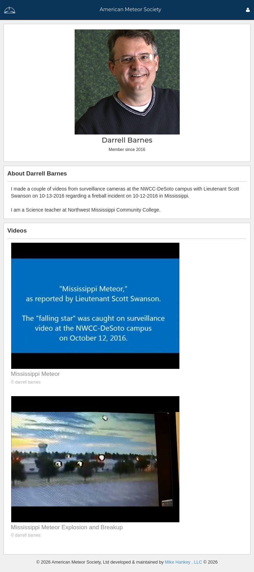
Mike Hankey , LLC (183, 562)
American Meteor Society (130, 9)
